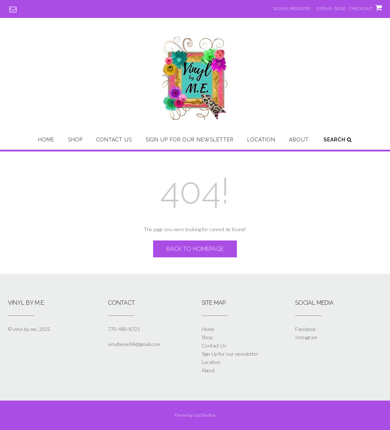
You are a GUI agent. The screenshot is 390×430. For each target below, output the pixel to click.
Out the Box (204, 415)
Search (338, 139)
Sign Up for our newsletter (190, 139)
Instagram (306, 337)
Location (261, 139)
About (299, 139)
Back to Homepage (195, 249)
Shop (75, 139)
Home (46, 139)
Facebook (305, 329)
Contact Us (114, 139)
